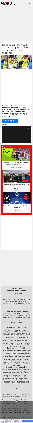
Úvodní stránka (16, 288)
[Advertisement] (16, 23)
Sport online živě (17, 394)
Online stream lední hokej (7, 399)
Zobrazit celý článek (10, 121)
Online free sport (16, 398)
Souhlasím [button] (27, 421)
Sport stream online (25, 396)
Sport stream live (25, 394)
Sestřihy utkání (16, 293)
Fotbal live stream (25, 398)
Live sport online (16, 396)
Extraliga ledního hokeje (7, 394)
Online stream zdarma (7, 396)
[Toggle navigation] (30, 3)
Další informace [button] (5, 422)
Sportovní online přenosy (16, 291)
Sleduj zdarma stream (7, 398)
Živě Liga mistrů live (18, 399)
